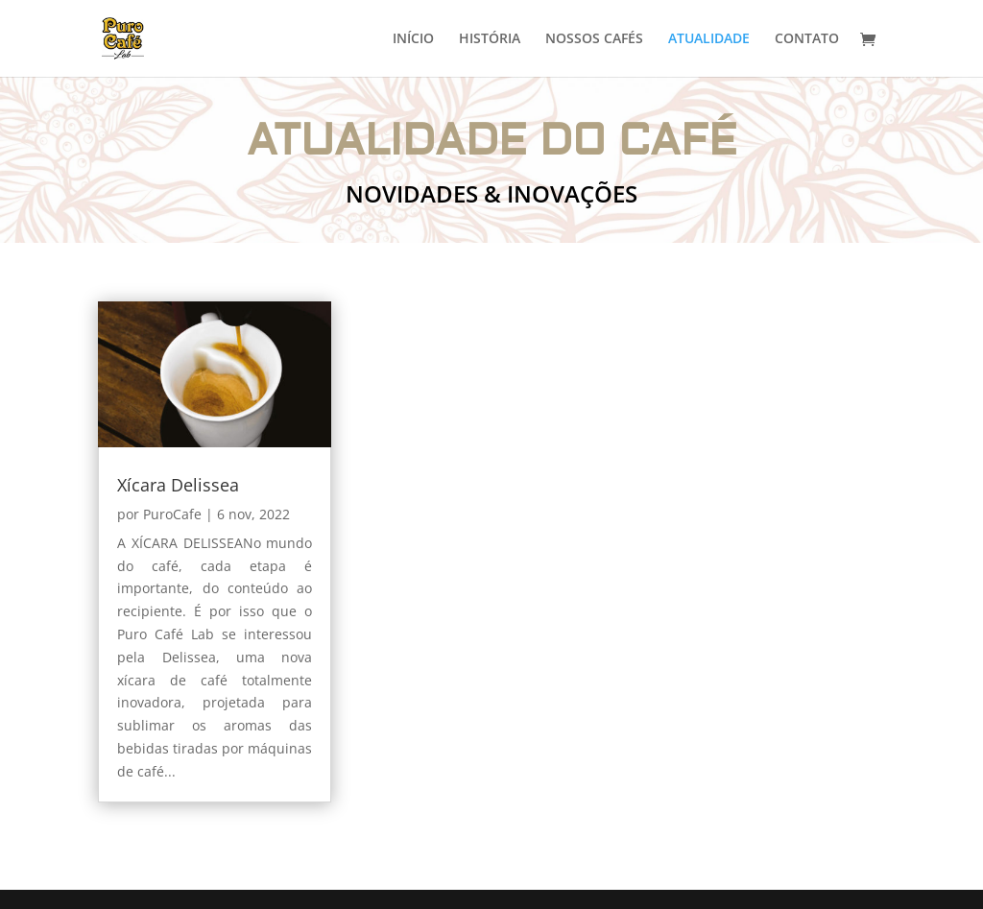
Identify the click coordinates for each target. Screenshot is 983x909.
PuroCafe (172, 514)
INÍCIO (413, 39)
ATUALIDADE (709, 39)
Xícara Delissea (178, 484)
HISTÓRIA (489, 39)
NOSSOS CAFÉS (594, 39)
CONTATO (807, 39)
